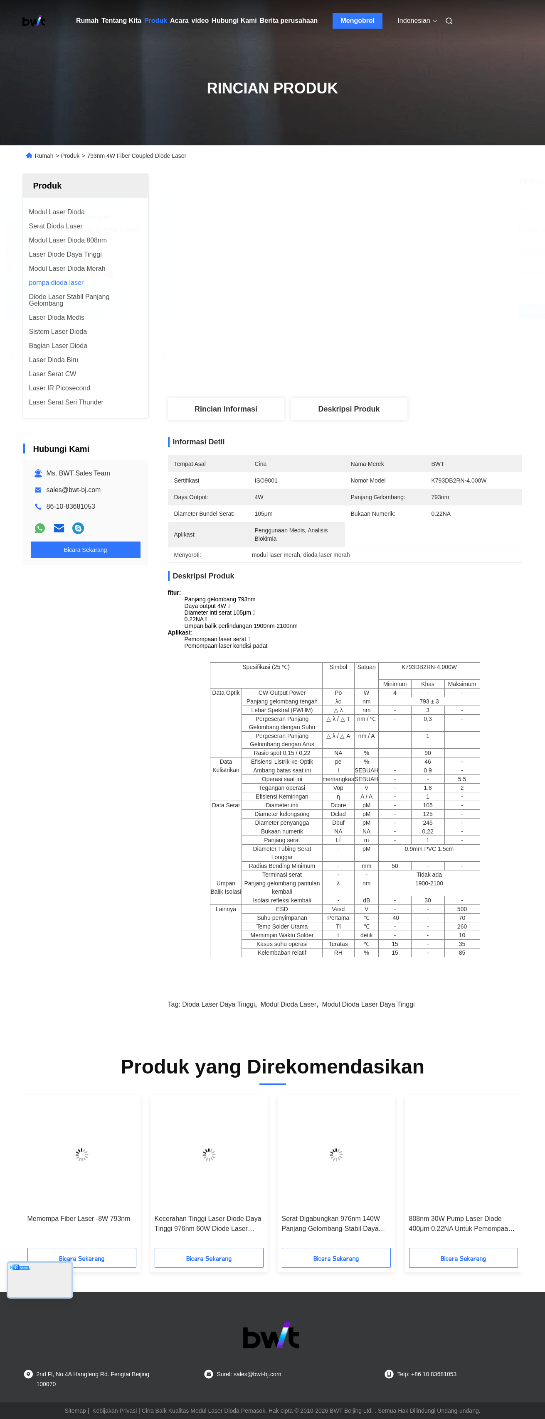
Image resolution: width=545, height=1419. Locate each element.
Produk (155, 20)
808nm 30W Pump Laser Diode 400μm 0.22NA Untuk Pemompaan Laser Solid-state (460, 1224)
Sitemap (75, 1410)
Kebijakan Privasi (114, 1410)
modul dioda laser (288, 1004)
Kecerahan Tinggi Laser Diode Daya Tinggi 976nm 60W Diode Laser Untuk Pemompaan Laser (208, 1224)
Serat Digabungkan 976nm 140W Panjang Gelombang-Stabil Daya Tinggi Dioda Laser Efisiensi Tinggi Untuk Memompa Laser (333, 1224)
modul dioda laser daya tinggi (368, 1004)
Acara (179, 20)
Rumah (87, 20)
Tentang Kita (121, 20)
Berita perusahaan (289, 20)
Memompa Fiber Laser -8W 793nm (79, 1218)
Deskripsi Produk (349, 409)
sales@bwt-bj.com (74, 489)
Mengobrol (358, 20)
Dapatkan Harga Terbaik (389, 311)
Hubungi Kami (234, 20)
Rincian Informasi (226, 409)
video (200, 20)
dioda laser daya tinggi (218, 1004)
